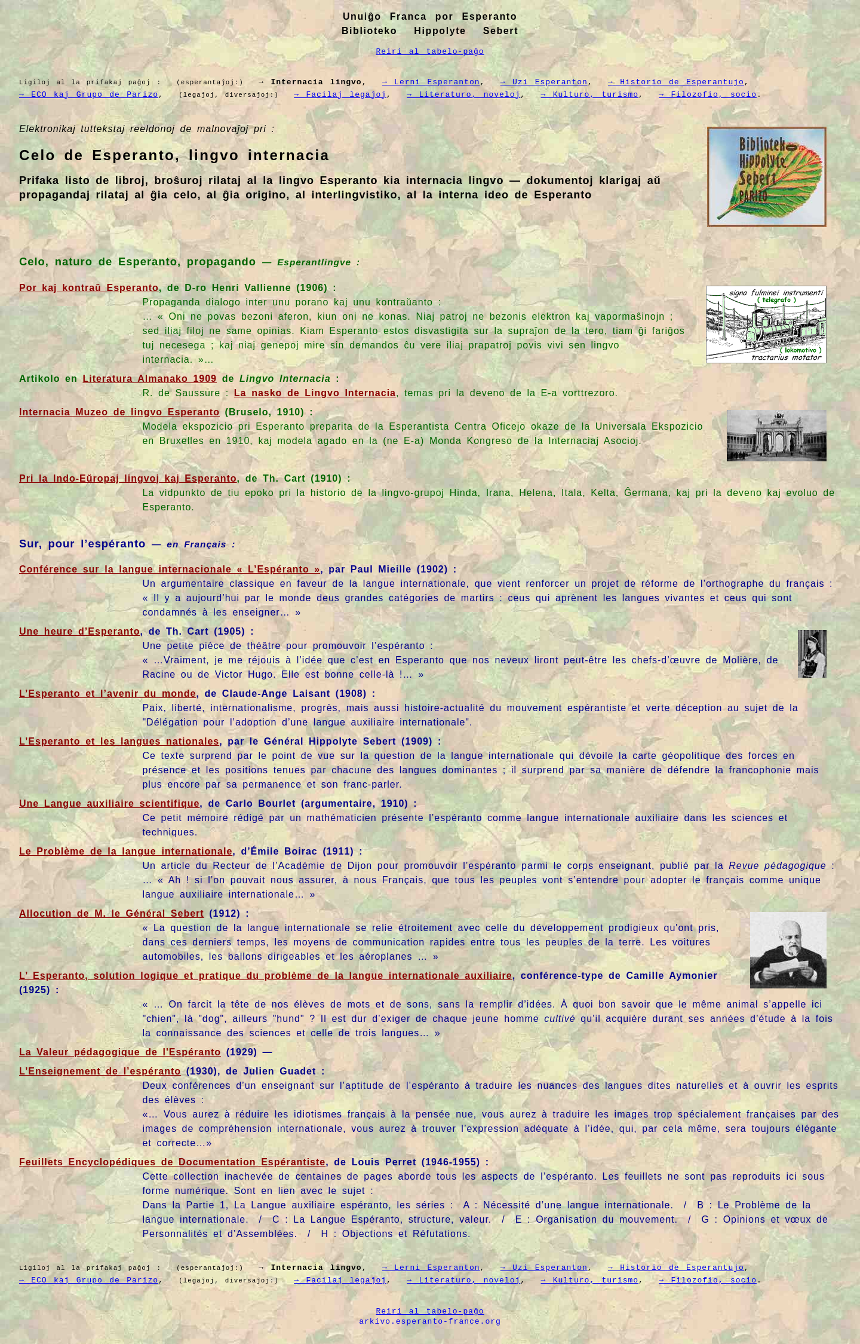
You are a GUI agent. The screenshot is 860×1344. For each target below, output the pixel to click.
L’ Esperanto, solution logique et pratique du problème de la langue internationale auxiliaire (265, 974)
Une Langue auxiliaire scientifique (109, 802)
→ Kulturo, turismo (577, 93)
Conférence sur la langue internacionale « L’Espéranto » (169, 568)
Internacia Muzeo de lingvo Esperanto (119, 411)
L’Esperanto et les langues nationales (119, 740)
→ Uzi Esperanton (531, 81)
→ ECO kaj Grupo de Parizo (88, 93)
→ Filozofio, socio (692, 93)
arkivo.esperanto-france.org (430, 1319)
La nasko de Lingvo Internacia (315, 392)
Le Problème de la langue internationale (125, 850)
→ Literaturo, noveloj (454, 93)
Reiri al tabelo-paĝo (430, 51)
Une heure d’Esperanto (79, 630)
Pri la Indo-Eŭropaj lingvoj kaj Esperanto (128, 477)
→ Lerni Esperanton (422, 81)
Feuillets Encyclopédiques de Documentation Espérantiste (172, 1161)
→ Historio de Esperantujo (660, 81)
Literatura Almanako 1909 (149, 377)
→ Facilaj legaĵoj (334, 93)
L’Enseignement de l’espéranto (100, 1070)
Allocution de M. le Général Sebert (111, 912)
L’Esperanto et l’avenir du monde (107, 692)
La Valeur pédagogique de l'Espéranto (120, 1051)
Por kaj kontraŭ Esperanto (89, 286)
